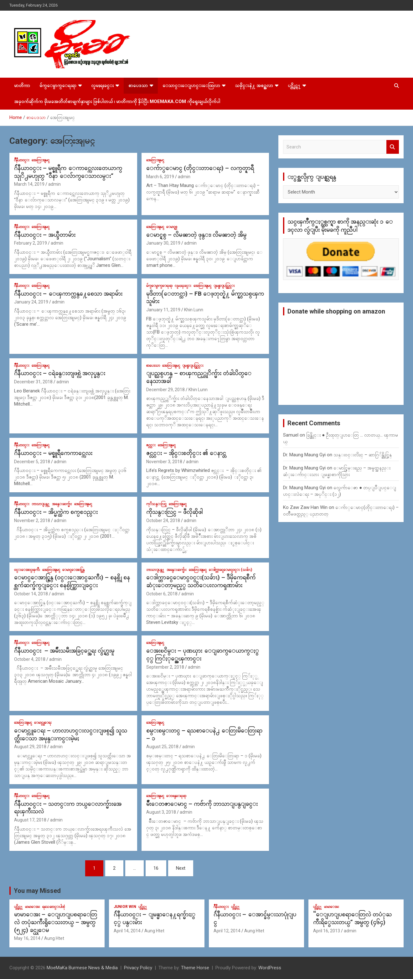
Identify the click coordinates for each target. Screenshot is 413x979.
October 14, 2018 (31, 593)
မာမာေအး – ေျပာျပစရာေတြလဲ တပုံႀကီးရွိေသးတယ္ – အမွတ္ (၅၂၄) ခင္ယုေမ (55, 922)
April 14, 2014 (127, 930)
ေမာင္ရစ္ (171, 227)
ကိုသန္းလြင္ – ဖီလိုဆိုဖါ (174, 511)
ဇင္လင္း (151, 445)
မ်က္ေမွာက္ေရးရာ (57, 85)
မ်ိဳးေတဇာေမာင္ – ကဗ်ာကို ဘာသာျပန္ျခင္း (202, 803)
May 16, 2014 (27, 938)
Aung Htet (54, 938)
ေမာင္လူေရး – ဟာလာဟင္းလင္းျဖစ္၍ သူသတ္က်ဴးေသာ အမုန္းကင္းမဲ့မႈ (70, 734)
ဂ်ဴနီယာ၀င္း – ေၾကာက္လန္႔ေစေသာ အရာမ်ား (68, 293)
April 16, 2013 (326, 930)
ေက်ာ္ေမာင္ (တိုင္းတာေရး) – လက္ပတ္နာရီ (200, 168)
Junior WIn (125, 906)
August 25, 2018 (162, 746)
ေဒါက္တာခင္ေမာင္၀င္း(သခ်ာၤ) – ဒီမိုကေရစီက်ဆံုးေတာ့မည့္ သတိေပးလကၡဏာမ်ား (201, 581)
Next (180, 868)
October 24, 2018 (163, 520)
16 (155, 868)
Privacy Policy (138, 968)
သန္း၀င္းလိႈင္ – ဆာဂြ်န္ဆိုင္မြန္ (362, 455)
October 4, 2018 (29, 659)
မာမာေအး (32, 906)
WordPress (269, 968)
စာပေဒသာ (138, 85)
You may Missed (37, 890)
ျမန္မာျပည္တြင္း (224, 285)
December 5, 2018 (32, 461)
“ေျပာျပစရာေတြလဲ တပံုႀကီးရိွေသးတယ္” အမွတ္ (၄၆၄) (352, 918)
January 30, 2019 (163, 243)
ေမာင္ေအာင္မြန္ (73, 569)
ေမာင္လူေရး (43, 722)
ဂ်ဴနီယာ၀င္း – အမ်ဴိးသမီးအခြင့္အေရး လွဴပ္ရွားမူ (64, 650)
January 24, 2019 (31, 301)
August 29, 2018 (30, 746)
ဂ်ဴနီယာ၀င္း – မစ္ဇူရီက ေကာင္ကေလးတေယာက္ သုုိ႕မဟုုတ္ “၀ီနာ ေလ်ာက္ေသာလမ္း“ (68, 171)
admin (54, 184)
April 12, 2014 (227, 930)
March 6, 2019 (160, 176)
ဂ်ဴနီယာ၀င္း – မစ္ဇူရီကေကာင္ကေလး (53, 453)
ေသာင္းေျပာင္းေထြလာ (191, 85)
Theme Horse (195, 968)
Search (392, 147)
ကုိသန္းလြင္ (156, 504)
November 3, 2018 (164, 461)
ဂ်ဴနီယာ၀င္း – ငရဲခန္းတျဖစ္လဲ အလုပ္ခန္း (59, 373)
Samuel (290, 435)
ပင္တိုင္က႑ (294, 85)
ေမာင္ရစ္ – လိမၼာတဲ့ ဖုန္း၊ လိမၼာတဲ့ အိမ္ (196, 234)
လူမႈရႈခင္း (102, 85)
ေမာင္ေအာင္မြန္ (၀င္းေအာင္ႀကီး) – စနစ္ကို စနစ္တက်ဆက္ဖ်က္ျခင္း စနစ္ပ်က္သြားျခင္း (72, 581)
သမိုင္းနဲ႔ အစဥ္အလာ (254, 85)
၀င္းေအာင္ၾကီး (27, 569)
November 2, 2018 (32, 520)
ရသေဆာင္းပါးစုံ (53, 906)
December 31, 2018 (33, 381)
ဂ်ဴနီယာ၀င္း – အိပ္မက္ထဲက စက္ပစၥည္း (56, 511)
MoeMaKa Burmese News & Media (82, 968)
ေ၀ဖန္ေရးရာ (176, 796)
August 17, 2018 (30, 819)
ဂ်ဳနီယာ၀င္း (21, 160)
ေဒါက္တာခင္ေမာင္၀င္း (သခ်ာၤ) (230, 569)
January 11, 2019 (163, 309)
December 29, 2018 (165, 389)
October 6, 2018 (162, 593)
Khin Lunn (193, 309)
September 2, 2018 (165, 667)
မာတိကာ (22, 85)
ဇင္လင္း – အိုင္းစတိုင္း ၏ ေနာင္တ (186, 453)
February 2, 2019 (30, 243)
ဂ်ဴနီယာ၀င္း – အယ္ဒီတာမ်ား (44, 234)
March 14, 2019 (29, 184)
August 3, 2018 (161, 812)
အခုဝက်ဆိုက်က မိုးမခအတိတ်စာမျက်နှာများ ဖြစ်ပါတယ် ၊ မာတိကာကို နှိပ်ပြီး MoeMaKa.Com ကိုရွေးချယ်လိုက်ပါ (117, 101)
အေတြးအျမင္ (40, 160)
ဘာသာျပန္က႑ (41, 504)
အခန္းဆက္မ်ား (62, 504)
